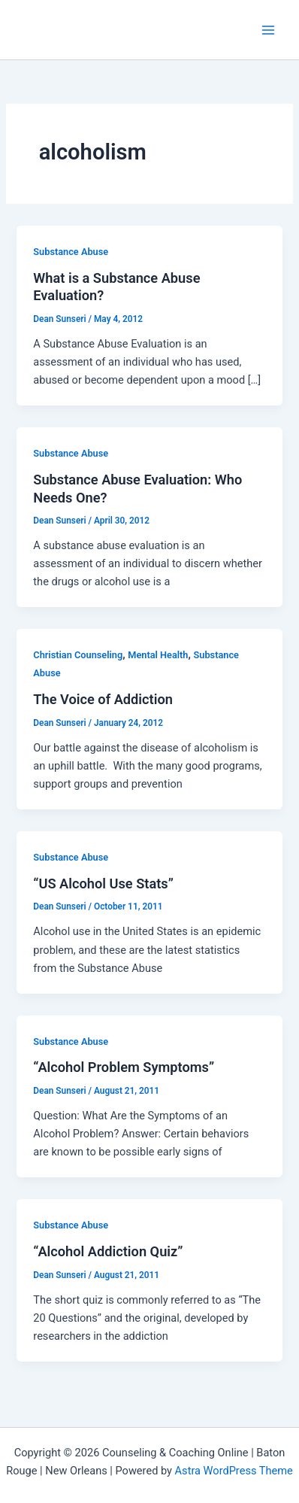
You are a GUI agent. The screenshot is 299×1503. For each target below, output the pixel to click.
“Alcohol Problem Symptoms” (123, 1067)
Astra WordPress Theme (234, 1470)
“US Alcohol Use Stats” (103, 883)
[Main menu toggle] (268, 30)
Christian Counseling (77, 654)
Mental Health (158, 654)
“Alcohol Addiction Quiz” (108, 1251)
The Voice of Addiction (103, 699)
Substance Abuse (70, 251)
